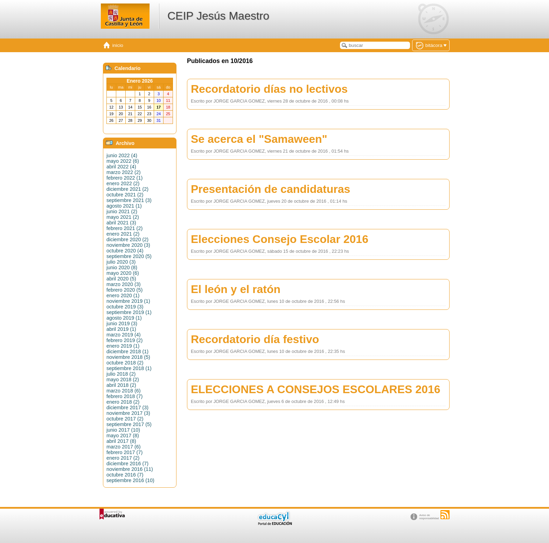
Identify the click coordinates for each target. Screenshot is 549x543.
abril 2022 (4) (121, 166)
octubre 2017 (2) (125, 419)
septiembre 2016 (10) (130, 480)
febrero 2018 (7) (124, 396)
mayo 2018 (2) (122, 379)
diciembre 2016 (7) (127, 463)
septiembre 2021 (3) (129, 200)
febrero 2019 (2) (124, 340)
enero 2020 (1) (122, 295)
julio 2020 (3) (120, 262)
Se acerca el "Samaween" (259, 139)
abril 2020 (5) (121, 278)
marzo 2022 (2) (123, 172)
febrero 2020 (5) (124, 290)
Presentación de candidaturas (270, 189)
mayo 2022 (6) (122, 161)
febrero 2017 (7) (124, 452)
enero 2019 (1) (122, 346)
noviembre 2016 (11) (129, 469)
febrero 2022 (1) (124, 178)
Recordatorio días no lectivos (269, 89)
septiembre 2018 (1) (129, 368)
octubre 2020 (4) (125, 250)
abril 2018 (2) (121, 385)
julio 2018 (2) (120, 374)
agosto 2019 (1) (124, 318)
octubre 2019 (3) (125, 306)
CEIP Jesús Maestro (218, 15)
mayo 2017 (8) (122, 435)
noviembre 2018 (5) (128, 357)
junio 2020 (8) (121, 267)
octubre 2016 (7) (125, 475)
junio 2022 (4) (121, 155)
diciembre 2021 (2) (127, 189)
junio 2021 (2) (121, 211)
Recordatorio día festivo (255, 339)
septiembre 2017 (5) (129, 424)
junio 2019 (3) (121, 323)
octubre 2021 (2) (125, 194)
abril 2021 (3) (121, 222)
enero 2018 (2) (122, 402)
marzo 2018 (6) (123, 391)
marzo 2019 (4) (123, 334)
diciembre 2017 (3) (127, 407)
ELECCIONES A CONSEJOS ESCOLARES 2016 (315, 389)
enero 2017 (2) (122, 458)
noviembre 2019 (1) (128, 301)
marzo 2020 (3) (123, 284)
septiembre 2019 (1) (129, 312)
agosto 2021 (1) (124, 206)
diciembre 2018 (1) (127, 351)
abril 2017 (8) (121, 441)
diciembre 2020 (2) (127, 239)
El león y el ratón (235, 289)
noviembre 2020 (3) (128, 245)
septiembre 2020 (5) (129, 256)
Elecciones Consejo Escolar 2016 (279, 239)
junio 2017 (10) (123, 430)
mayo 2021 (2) (122, 217)
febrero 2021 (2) (124, 228)
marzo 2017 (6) (123, 447)
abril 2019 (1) (121, 329)
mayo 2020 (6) (122, 273)
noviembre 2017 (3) (128, 413)
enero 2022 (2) (122, 183)
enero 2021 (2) (122, 234)
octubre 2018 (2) (125, 363)
